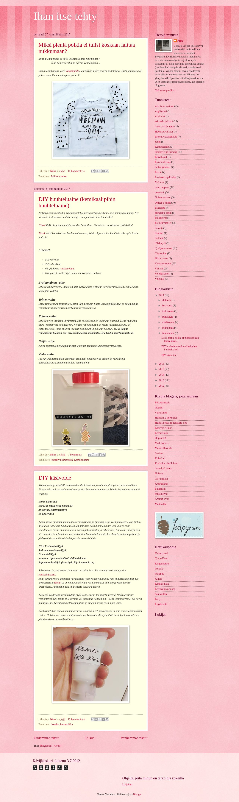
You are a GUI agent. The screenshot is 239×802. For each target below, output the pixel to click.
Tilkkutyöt (160, 243)
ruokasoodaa (67, 268)
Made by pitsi (162, 443)
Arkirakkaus (161, 483)
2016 (162, 363)
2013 (162, 380)
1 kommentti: (75, 454)
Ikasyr (158, 599)
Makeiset (160, 182)
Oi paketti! (160, 438)
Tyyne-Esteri (161, 558)
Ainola (158, 578)
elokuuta (166, 300)
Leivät (158, 172)
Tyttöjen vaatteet (163, 248)
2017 (162, 295)
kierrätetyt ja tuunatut (166, 152)
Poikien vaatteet (59, 176)
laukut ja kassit (163, 167)
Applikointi (161, 111)
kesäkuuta (167, 305)
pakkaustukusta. (47, 574)
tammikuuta (168, 333)
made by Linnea (163, 468)
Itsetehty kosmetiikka (62, 459)
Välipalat (160, 278)
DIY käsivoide (55, 478)
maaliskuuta (168, 322)
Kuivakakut (161, 157)
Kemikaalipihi (81, 459)
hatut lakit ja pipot (164, 126)
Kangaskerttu (162, 563)
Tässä (42, 225)
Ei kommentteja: (77, 171)
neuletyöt (160, 192)
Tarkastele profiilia (164, 90)
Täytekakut (161, 253)
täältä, (57, 582)
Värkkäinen (161, 412)
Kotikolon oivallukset (166, 463)
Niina (180, 40)
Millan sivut (161, 493)
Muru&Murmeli (163, 448)
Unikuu (159, 473)
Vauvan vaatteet (163, 263)
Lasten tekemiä (163, 162)
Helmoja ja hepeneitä (166, 417)
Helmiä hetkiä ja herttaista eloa (171, 422)
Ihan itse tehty (65, 16)
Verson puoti (161, 553)
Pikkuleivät (161, 217)
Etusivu (90, 738)
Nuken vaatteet (163, 197)
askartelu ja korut (164, 121)
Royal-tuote (161, 604)
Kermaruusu (161, 433)
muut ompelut (162, 187)
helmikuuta (168, 327)
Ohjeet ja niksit (163, 202)
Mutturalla (160, 504)
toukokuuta (168, 311)
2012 (162, 385)
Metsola (159, 568)
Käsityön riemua (163, 428)
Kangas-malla (162, 583)
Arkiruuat (160, 116)
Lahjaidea (127, 784)
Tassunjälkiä (161, 478)
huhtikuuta (168, 316)
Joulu (158, 141)
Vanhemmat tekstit (134, 738)
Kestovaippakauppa (165, 589)
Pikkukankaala (162, 402)
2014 (162, 374)
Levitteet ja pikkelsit (165, 177)
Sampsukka (161, 594)
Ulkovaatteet (161, 258)
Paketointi (160, 207)
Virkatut (159, 268)
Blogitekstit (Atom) (50, 745)
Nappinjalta (72, 70)
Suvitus (159, 453)
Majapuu (159, 573)
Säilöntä (159, 238)
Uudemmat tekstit (47, 738)
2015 (162, 369)
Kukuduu (160, 458)
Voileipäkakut (162, 273)
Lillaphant (160, 488)
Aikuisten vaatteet (164, 106)
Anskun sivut (162, 498)
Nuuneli (159, 407)
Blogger (137, 794)
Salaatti (159, 228)
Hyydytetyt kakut (164, 131)
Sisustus (159, 233)
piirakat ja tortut (163, 212)
